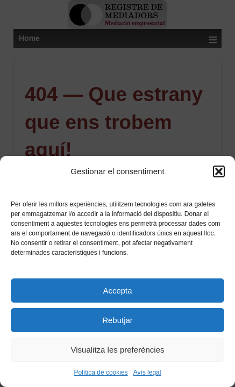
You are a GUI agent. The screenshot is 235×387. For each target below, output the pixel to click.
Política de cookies (101, 372)
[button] (218, 171)
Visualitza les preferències (118, 349)
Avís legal (147, 372)
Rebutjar (117, 320)
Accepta (117, 290)
